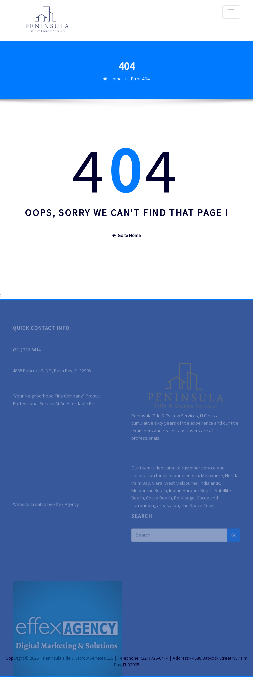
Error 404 (141, 84)
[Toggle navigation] (231, 12)
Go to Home (126, 235)
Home (116, 84)
